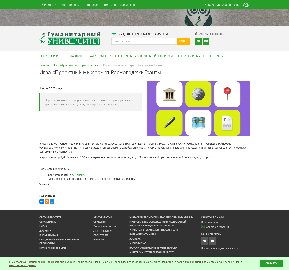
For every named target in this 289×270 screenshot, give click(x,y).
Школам (92, 5)
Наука (92, 56)
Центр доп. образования (120, 5)
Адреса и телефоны (215, 226)
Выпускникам (48, 235)
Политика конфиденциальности (219, 248)
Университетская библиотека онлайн (153, 230)
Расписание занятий (105, 226)
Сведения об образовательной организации (145, 56)
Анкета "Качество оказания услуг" (151, 252)
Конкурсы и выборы (191, 56)
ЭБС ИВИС (135, 238)
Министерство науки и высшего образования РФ (161, 217)
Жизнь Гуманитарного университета (76, 65)
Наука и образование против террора (153, 247)
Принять (271, 263)
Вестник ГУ (216, 56)
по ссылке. (78, 175)
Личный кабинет (103, 230)
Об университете (52, 56)
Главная (44, 65)
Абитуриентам (71, 5)
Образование (76, 56)
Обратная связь (210, 222)
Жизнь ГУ (106, 56)
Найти (183, 41)
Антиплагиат (137, 243)
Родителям (100, 235)
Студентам (49, 5)
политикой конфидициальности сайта (199, 262)
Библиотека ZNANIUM (142, 234)
